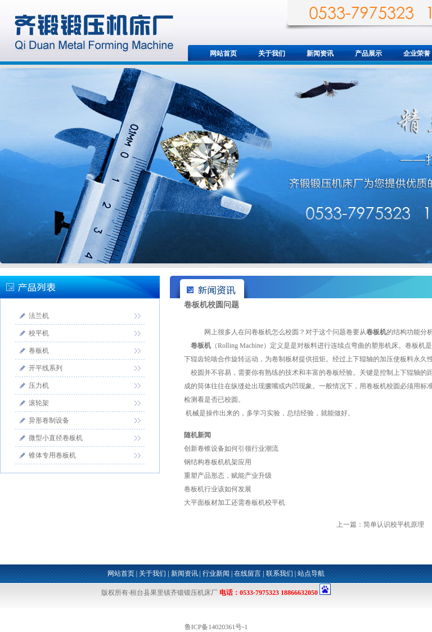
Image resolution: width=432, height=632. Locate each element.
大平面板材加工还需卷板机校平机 (234, 503)
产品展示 (368, 53)
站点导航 (311, 573)
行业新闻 (216, 573)
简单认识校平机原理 (393, 524)
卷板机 (39, 351)
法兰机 (39, 316)
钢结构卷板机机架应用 (217, 462)
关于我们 (271, 53)
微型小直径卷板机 (56, 438)
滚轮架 (39, 403)
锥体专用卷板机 (52, 455)
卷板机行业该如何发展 (217, 489)
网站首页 (223, 53)
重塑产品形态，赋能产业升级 (228, 475)
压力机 (39, 385)
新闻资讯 (320, 53)
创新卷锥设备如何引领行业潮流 (231, 448)
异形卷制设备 (49, 420)
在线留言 (247, 573)
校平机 (39, 333)
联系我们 (279, 573)
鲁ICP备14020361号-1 (216, 627)
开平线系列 (45, 368)
